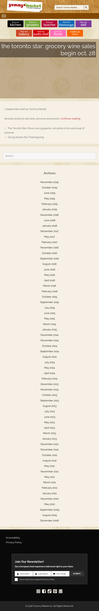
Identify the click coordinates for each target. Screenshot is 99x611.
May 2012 (49, 465)
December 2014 (49, 334)
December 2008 (49, 520)
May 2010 (49, 504)
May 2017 (49, 236)
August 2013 (50, 405)
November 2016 (49, 247)
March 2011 (49, 482)
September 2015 (49, 302)
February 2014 (49, 378)
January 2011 (49, 493)
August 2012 (50, 460)
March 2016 (49, 285)
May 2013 (49, 422)
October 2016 (49, 253)
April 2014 (49, 373)
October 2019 (49, 187)
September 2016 (49, 258)
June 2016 (49, 269)
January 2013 (49, 438)
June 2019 (49, 192)
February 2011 (49, 487)
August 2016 (49, 263)
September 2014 (49, 351)
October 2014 (49, 345)
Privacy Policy (14, 542)
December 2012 (49, 444)
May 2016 (49, 274)
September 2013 (49, 400)
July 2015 (49, 307)
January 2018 (49, 225)
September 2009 (49, 509)
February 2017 (49, 242)
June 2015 (49, 313)
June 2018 (49, 220)
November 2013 (50, 389)
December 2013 (49, 384)
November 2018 (49, 214)
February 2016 (50, 291)
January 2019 (49, 209)
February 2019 (50, 203)
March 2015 (49, 324)
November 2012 (50, 449)
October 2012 (49, 455)
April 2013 (49, 427)
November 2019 (49, 182)
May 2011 (49, 476)
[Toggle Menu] (3, 15)
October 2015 (49, 296)
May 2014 (49, 367)
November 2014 (50, 340)
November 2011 (49, 471)
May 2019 (49, 198)
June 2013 (49, 416)
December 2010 (50, 498)
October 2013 (49, 394)
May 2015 (49, 318)
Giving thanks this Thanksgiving (26, 137)
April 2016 (49, 280)
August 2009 (49, 515)
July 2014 (49, 362)
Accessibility (13, 537)
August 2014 (50, 356)
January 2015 (49, 329)
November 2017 (50, 231)
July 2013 (49, 411)
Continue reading (70, 118)
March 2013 (49, 433)
